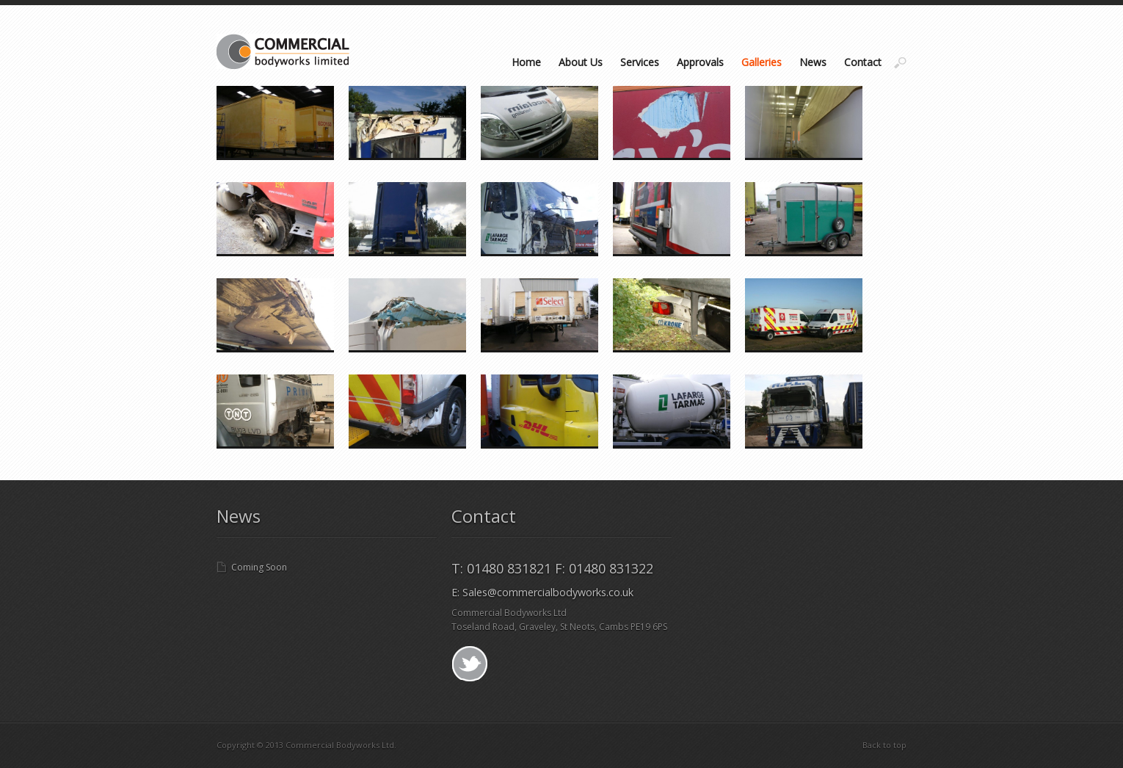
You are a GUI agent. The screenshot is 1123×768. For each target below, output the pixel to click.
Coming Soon (259, 567)
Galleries (761, 62)
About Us (581, 62)
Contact (863, 62)
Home (526, 62)
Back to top (884, 744)
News (812, 62)
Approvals (700, 62)
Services (639, 62)
